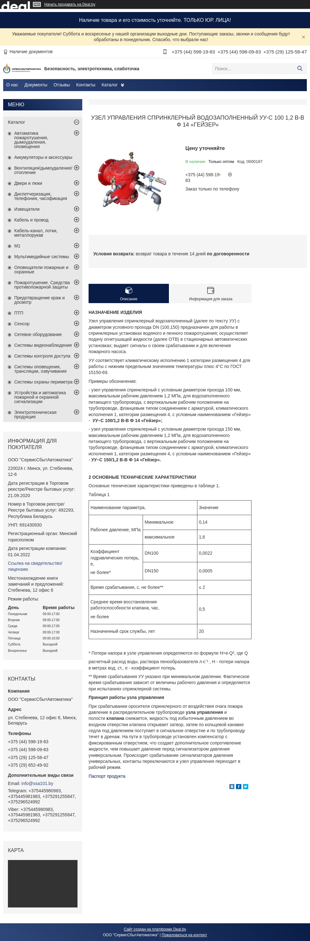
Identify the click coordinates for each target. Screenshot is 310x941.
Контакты (85, 84)
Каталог (110, 84)
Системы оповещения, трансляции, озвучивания (40, 369)
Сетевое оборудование (38, 334)
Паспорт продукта (107, 776)
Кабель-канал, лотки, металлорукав (36, 233)
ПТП (18, 312)
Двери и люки (28, 183)
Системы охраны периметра (43, 381)
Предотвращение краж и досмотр (39, 300)
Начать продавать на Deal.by (69, 4)
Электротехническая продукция (35, 414)
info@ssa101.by (37, 783)
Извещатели (27, 209)
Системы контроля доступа (42, 355)
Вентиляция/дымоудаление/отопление (43, 170)
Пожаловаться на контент (184, 935)
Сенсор (21, 323)
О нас (12, 84)
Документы (35, 84)
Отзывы (61, 84)
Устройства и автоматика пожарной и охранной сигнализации (40, 397)
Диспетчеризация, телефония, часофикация (40, 196)
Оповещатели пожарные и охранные (41, 269)
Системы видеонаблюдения (43, 345)
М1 (17, 245)
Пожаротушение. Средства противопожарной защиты (42, 285)
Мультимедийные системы (41, 256)
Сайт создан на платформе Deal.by (155, 929)
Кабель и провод (31, 219)
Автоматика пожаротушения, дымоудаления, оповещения (31, 140)
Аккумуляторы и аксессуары (43, 157)
